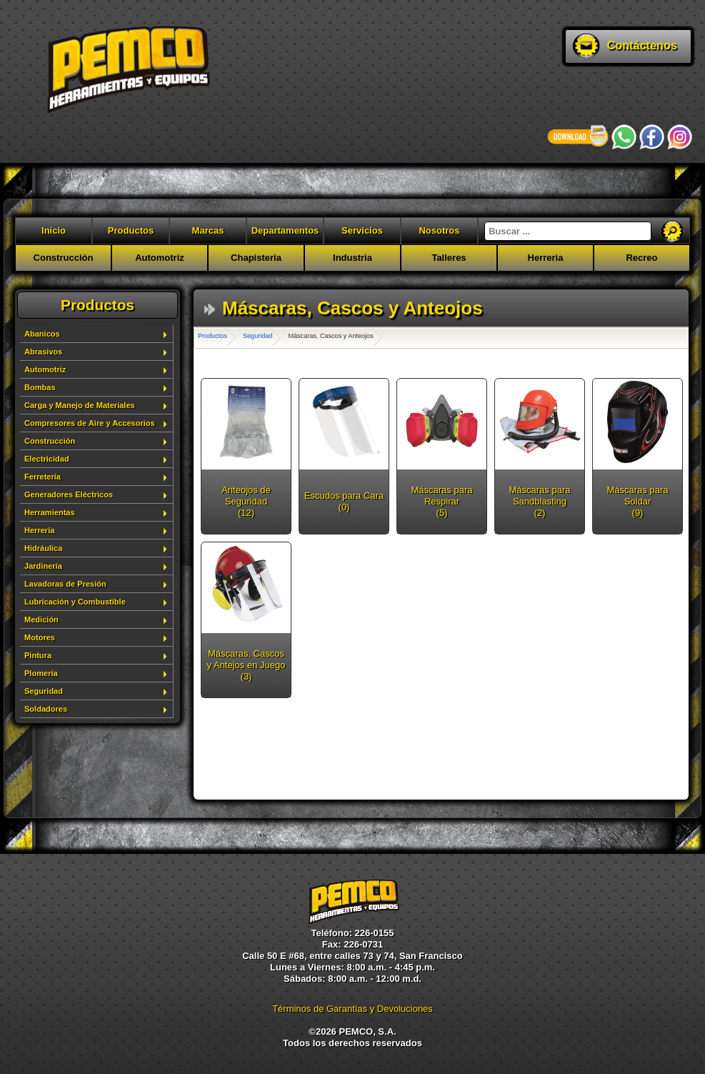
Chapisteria (256, 257)
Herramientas (49, 512)
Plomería (41, 673)
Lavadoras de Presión (65, 584)
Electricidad (46, 458)
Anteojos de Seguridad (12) (246, 501)
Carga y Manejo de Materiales (79, 405)
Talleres (448, 257)
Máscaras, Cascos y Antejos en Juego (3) (246, 665)
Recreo (641, 257)
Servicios (362, 230)
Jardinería (43, 566)
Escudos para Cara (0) (344, 501)
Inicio (53, 230)
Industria (352, 257)
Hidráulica (43, 548)
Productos (131, 230)
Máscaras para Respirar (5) (442, 501)
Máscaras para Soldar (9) (638, 501)
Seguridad (43, 691)
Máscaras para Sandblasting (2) (540, 501)
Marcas (208, 230)
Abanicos (42, 333)
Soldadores (45, 709)
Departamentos (285, 230)
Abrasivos (43, 351)
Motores (39, 637)
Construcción (64, 257)
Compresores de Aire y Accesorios (89, 423)
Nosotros (439, 230)
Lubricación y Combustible (75, 601)
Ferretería (42, 476)
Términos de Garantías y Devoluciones (352, 1008)
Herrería (39, 530)
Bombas (40, 387)
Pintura (37, 655)
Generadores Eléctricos (68, 494)
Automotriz (159, 257)
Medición (41, 619)
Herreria (546, 257)
